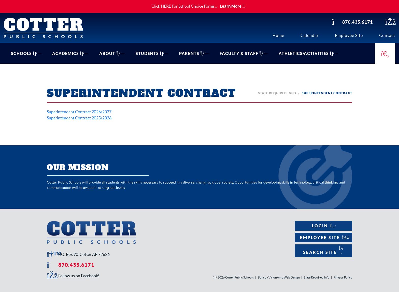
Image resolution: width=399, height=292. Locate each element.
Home (278, 35)
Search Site (323, 250)
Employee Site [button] (323, 237)
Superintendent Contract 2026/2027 (79, 111)
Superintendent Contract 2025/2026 (79, 118)
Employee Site (349, 35)
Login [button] (323, 226)
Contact (387, 35)
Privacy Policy (343, 277)
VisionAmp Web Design (284, 277)
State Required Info (277, 93)
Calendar (310, 35)
